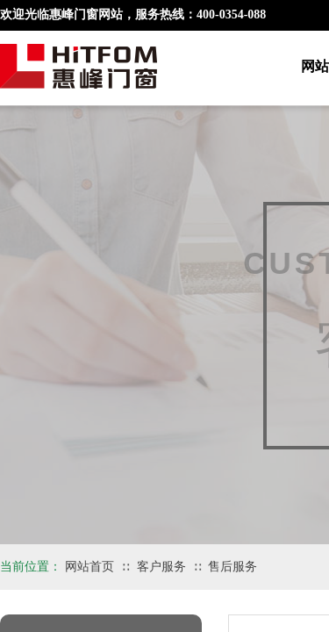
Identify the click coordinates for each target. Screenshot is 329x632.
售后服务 (232, 566)
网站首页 (89, 566)
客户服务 (161, 566)
